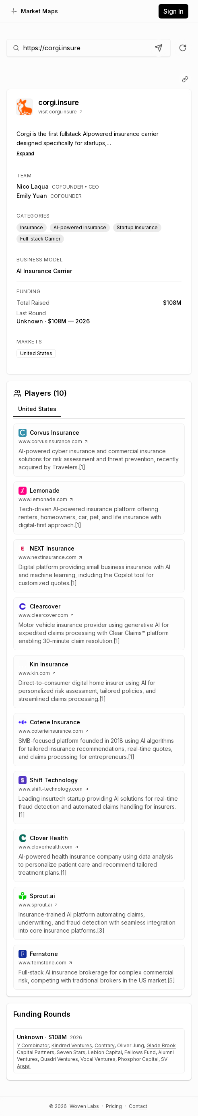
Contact (138, 1106)
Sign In (173, 11)
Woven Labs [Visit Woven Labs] (84, 1106)
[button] (99, 450)
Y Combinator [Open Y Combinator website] (33, 1045)
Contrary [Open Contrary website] (105, 1045)
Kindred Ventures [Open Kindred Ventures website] (72, 1045)
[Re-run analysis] (183, 48)
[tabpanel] (99, 706)
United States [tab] (37, 408)
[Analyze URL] (158, 48)
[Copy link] (185, 79)
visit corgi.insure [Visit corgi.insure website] (60, 112)
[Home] (34, 11)
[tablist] (99, 410)
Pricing (114, 1106)
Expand (25, 153)
